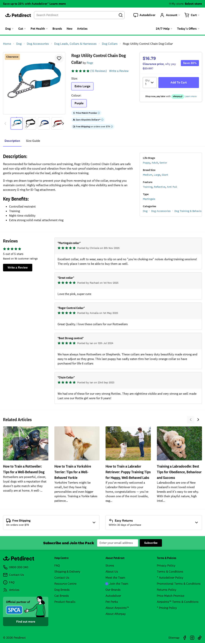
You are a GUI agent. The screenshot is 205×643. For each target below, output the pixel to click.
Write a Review (119, 71)
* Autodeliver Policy (170, 578)
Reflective (159, 186)
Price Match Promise (170, 596)
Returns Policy (166, 590)
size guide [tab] (33, 141)
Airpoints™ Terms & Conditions (178, 602)
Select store (193, 4)
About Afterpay (116, 614)
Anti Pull (172, 186)
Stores (110, 565)
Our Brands (113, 590)
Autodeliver (113, 596)
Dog (145, 211)
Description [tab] (12, 141)
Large (157, 174)
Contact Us (61, 578)
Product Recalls (65, 602)
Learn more (57, 4)
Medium (147, 174)
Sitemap (173, 638)
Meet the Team (115, 578)
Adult (155, 162)
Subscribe (150, 543)
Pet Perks (112, 602)
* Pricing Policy (167, 608)
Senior (163, 162)
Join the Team (117, 584)
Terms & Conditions (170, 572)
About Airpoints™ (117, 608)
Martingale (149, 199)
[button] (144, 15)
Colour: (76, 95)
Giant (165, 174)
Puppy (146, 162)
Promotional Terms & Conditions (179, 584)
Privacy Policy (166, 565)
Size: (74, 78)
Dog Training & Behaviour (189, 211)
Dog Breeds (62, 590)
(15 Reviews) (98, 71)
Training (147, 186)
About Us (112, 572)
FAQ (57, 565)
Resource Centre (65, 584)
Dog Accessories (161, 211)
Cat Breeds (61, 596)
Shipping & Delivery (67, 572)
